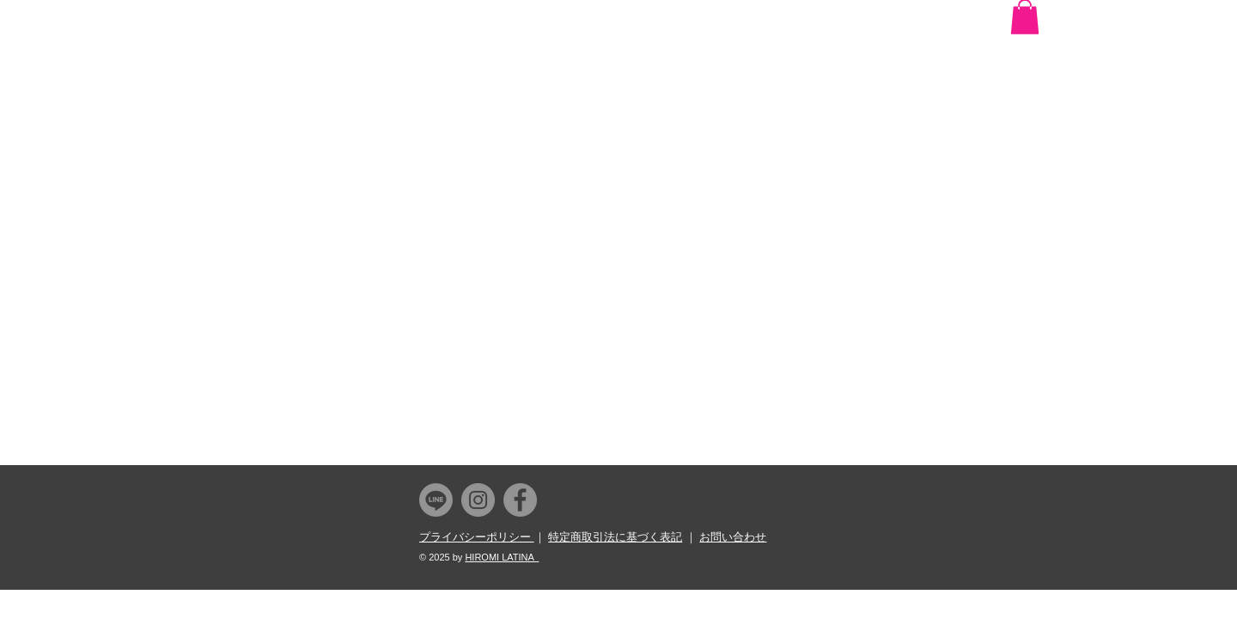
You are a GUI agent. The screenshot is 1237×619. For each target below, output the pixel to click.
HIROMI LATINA (502, 557)
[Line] (436, 500)
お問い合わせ (732, 536)
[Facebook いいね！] (1002, 18)
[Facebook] (520, 500)
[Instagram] (478, 500)
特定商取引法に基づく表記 (615, 536)
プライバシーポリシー (476, 536)
